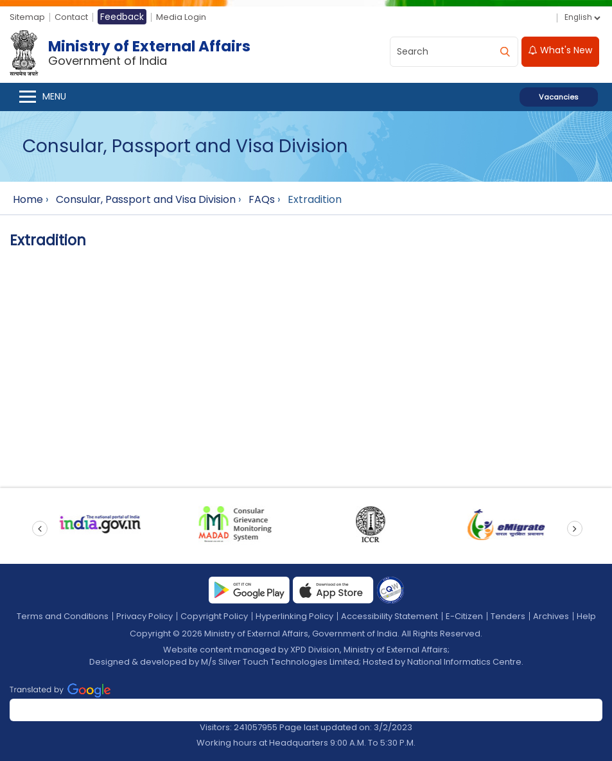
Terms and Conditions (63, 616)
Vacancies (559, 97)
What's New (560, 50)
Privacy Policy (144, 616)
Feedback (122, 16)
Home (28, 199)
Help (586, 616)
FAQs (262, 199)
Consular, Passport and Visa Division (146, 199)
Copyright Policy (214, 616)
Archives (551, 616)
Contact (71, 17)
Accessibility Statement (389, 616)
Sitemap (27, 17)
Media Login (181, 17)
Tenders (508, 616)
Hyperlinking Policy (294, 616)
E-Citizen (464, 616)
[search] (504, 52)
